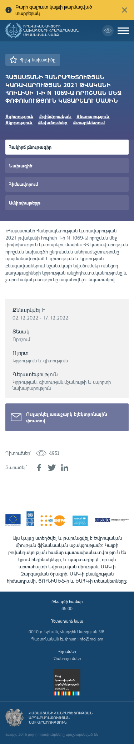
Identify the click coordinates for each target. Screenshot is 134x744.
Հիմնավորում (23, 184)
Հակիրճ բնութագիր (30, 147)
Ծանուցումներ (67, 658)
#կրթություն (18, 122)
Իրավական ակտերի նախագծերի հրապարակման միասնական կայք (51, 30)
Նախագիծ (20, 165)
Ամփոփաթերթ (24, 203)
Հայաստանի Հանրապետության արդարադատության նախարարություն (61, 718)
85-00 (67, 608)
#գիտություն (19, 116)
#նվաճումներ (52, 122)
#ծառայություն (92, 116)
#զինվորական (55, 116)
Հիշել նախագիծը (37, 59)
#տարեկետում (89, 122)
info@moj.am (91, 639)
